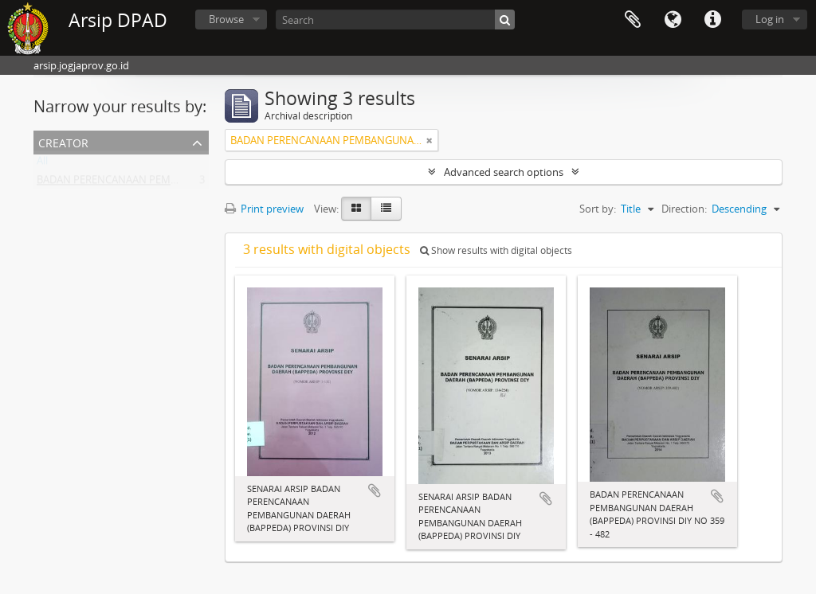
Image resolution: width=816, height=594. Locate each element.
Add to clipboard (374, 490)
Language (672, 20)
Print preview (264, 208)
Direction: (684, 208)
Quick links (712, 20)
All (42, 164)
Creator (63, 141)
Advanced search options (503, 172)
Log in (769, 19)
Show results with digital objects (496, 250)
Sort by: (597, 208)
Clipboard (633, 20)
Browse (226, 19)
